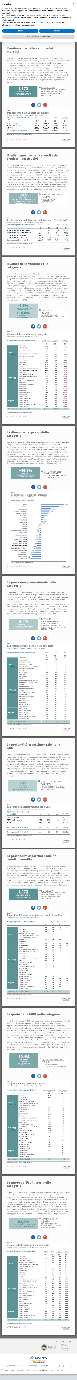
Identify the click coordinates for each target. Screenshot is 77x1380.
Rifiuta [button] (20, 31)
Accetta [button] (57, 31)
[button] (74, 4)
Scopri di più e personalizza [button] (38, 37)
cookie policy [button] (7, 13)
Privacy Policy (49, 1370)
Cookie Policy (60, 1370)
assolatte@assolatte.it (64, 1366)
